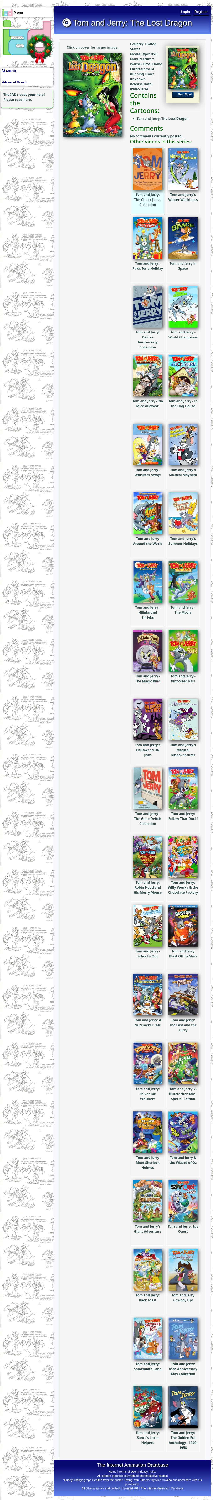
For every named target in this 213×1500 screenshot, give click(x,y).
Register (201, 12)
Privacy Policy (147, 1471)
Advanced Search (14, 82)
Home (112, 1471)
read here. (23, 99)
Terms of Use (127, 1471)
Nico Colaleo (163, 1480)
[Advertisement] (26, 135)
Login (185, 12)
